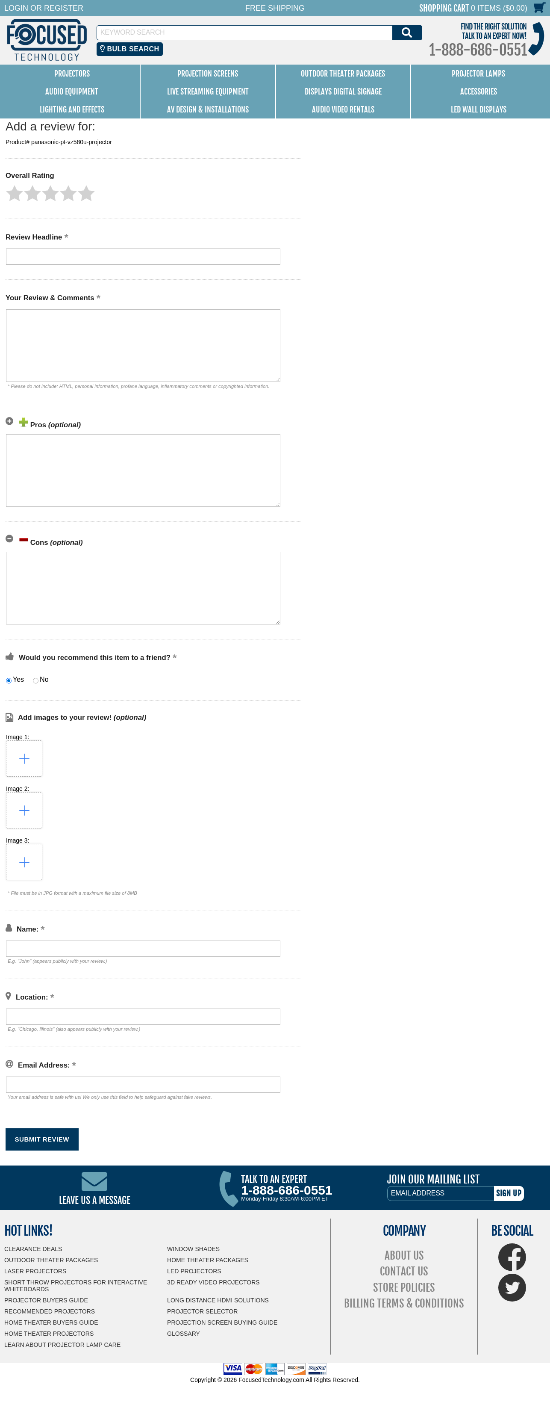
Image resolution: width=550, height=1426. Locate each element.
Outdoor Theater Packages (343, 73)
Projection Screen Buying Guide (222, 1322)
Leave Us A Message (94, 1200)
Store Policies (404, 1287)
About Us (404, 1255)
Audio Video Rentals (343, 109)
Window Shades (193, 1249)
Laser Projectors (35, 1271)
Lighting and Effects (72, 109)
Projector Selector (202, 1311)
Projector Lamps (478, 73)
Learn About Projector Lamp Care (62, 1344)
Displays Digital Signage (343, 91)
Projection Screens (207, 73)
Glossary (183, 1333)
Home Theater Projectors (49, 1333)
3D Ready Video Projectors (213, 1282)
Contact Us (404, 1271)
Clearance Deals (33, 1249)
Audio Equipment (71, 91)
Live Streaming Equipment (208, 91)
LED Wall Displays (478, 109)
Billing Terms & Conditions (404, 1303)
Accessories (478, 91)
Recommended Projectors (49, 1311)
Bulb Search (129, 49)
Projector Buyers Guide (46, 1300)
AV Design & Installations (208, 109)
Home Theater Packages (207, 1260)
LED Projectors (194, 1271)
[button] (14, 193)
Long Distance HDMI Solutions (218, 1300)
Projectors (72, 73)
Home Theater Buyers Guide (51, 1322)
